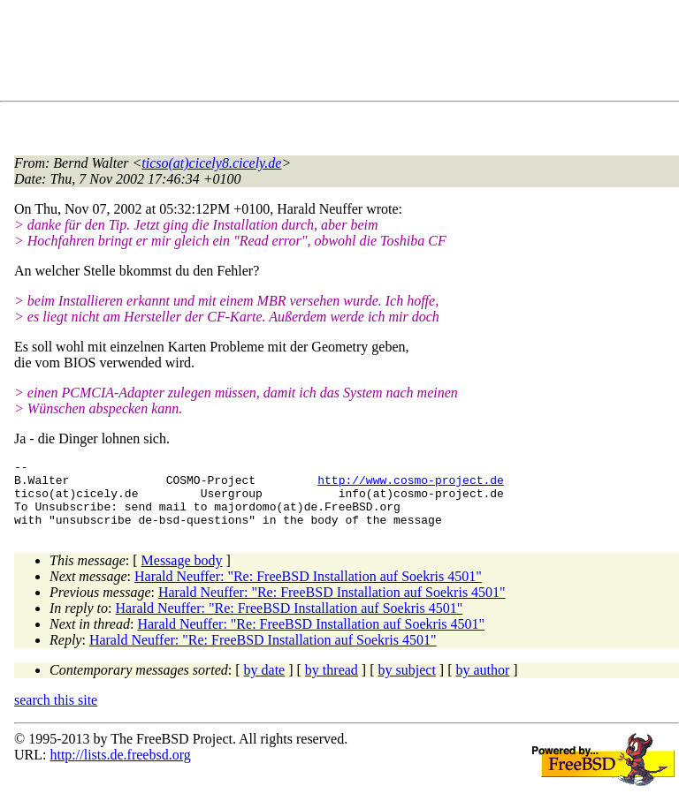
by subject (407, 683)
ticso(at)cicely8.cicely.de (211, 162)
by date (265, 683)
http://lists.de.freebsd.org (120, 767)
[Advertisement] (336, 54)
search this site (55, 713)
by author (482, 683)
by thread (331, 683)
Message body (182, 573)
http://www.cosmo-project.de (410, 485)
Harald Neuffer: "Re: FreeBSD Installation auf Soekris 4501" (308, 589)
